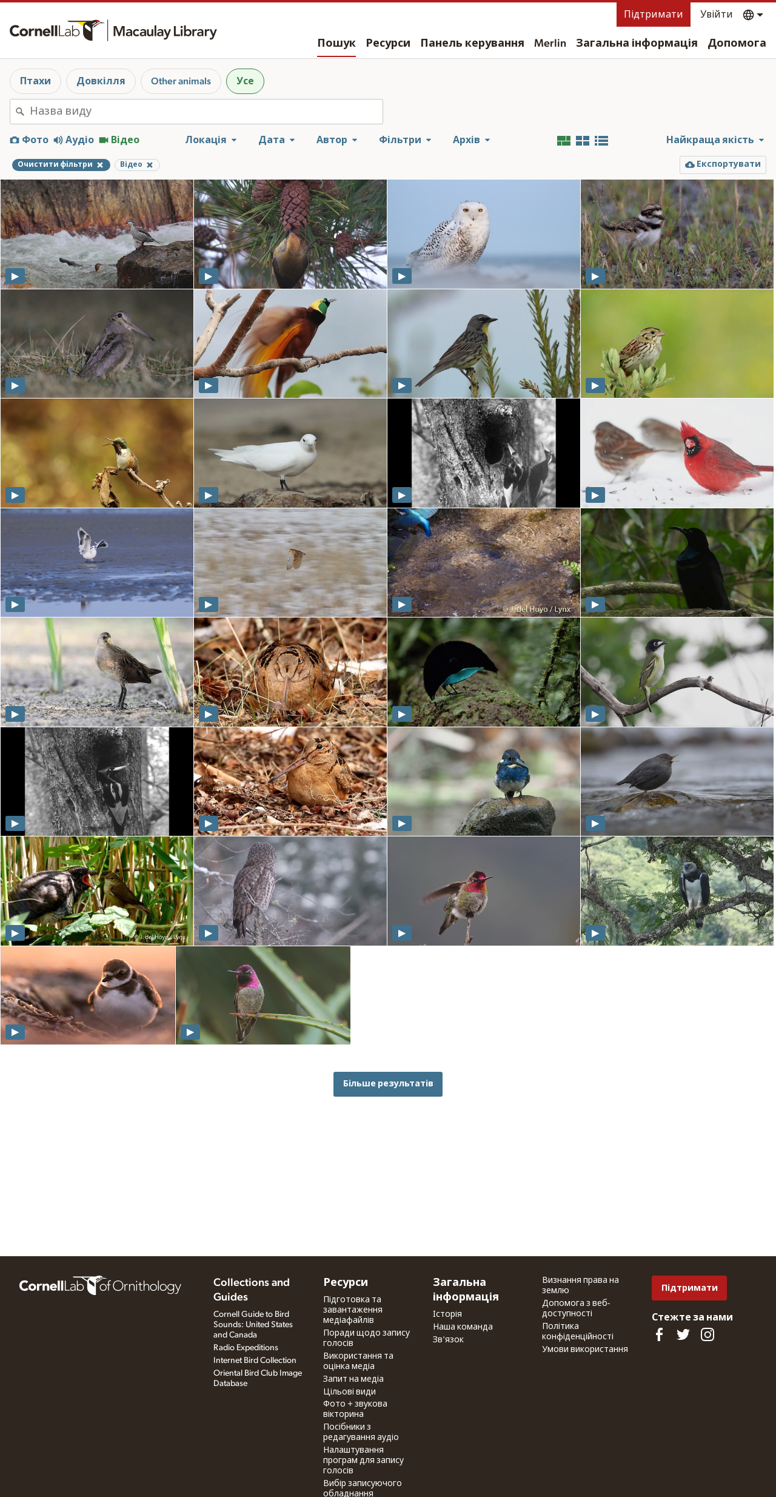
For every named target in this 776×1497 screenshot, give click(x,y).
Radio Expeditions (245, 1348)
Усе (245, 81)
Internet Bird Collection (254, 1360)
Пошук (336, 43)
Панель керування (472, 43)
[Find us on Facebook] (659, 1334)
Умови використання (585, 1349)
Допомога (736, 43)
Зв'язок (448, 1340)
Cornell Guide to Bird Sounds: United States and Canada (253, 1324)
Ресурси (388, 43)
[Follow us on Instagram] (707, 1334)
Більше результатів (388, 1083)
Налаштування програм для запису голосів (363, 1460)
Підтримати (653, 14)
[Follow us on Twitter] (683, 1334)
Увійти (716, 14)
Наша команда (463, 1327)
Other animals (181, 81)
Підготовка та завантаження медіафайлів (353, 1310)
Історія (447, 1314)
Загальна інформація (637, 43)
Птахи (35, 81)
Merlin (550, 43)
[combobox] (206, 111)
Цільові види (349, 1392)
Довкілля (100, 81)
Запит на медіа (353, 1379)
